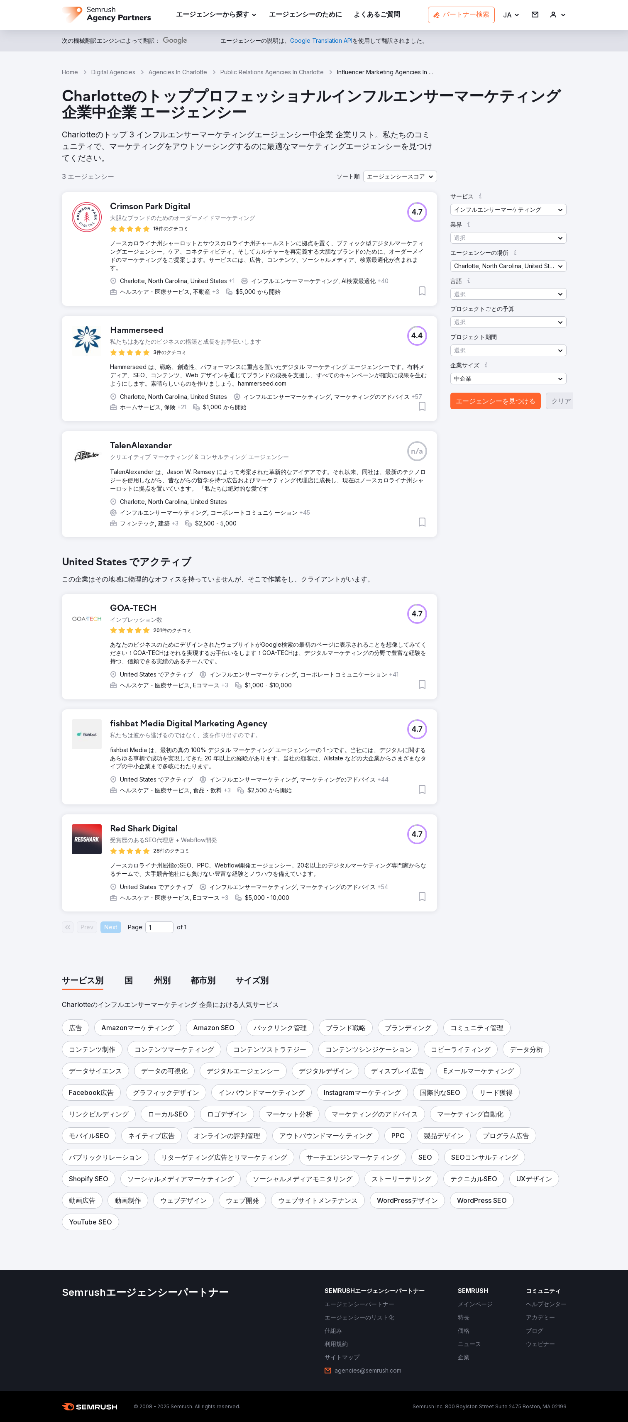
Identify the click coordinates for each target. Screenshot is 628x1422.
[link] (305, 15)
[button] (511, 15)
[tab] (82, 981)
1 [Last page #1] (185, 927)
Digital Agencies (113, 72)
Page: (136, 927)
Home (70, 72)
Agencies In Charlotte (178, 72)
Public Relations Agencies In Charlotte (272, 72)
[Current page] (159, 927)
